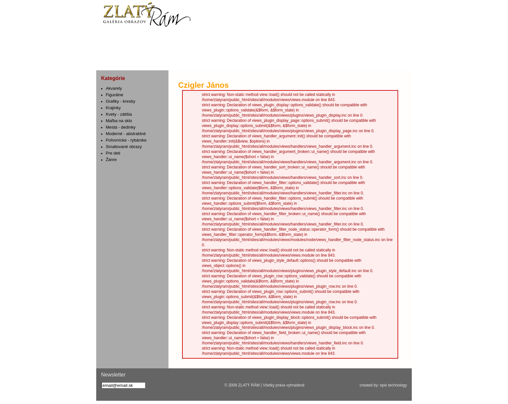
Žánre (111, 159)
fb (106, 40)
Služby (172, 60)
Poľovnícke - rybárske (126, 140)
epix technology (393, 385)
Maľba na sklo (119, 120)
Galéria (308, 60)
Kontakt (352, 60)
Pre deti (113, 153)
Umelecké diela (260, 60)
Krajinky (113, 107)
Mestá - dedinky (120, 127)
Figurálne (114, 94)
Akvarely (114, 88)
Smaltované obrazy (124, 146)
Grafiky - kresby (120, 101)
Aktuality (124, 60)
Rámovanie (213, 60)
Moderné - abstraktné (126, 133)
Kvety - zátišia (119, 114)
